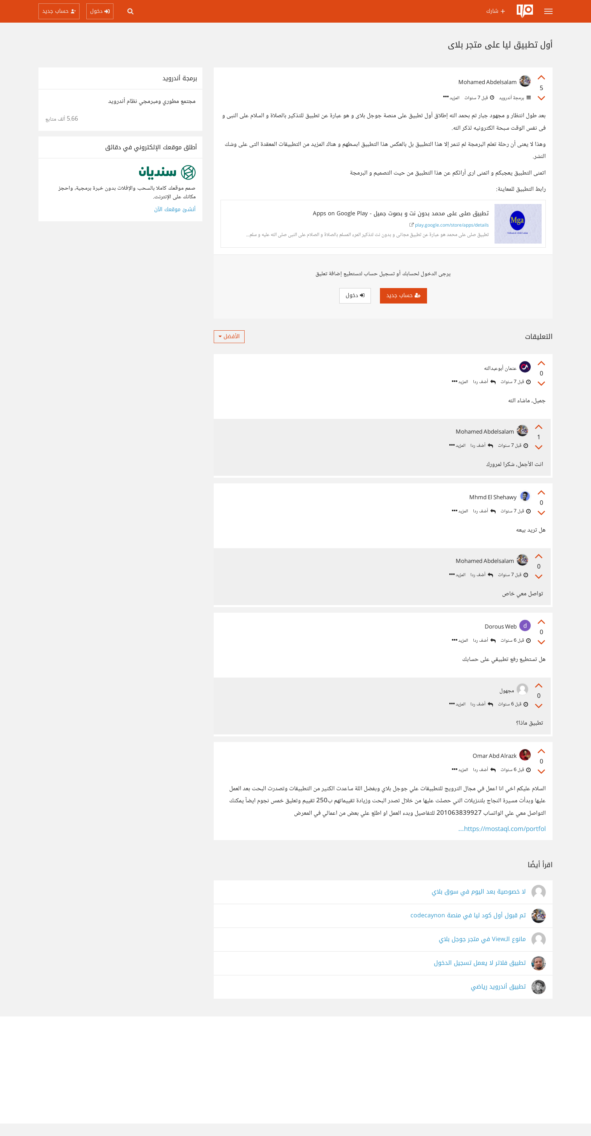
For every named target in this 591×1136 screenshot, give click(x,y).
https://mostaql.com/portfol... (502, 842)
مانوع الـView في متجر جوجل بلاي (482, 951)
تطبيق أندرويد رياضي (498, 999)
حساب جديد (403, 295)
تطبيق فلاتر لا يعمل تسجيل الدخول (480, 975)
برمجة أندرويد (514, 98)
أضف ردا (484, 382)
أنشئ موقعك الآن (175, 209)
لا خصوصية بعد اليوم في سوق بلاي (479, 904)
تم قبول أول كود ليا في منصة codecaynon (468, 928)
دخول (355, 295)
